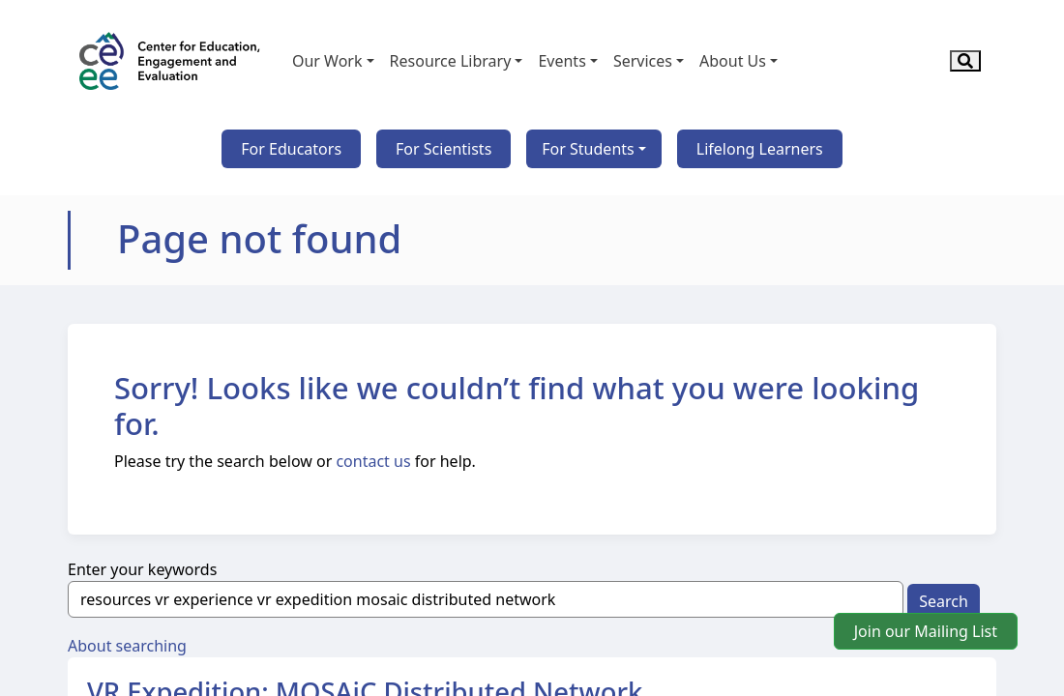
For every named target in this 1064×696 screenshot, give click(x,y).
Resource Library (451, 61)
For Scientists (443, 149)
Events (561, 61)
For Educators (291, 149)
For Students (588, 149)
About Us (732, 61)
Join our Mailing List (925, 631)
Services (642, 61)
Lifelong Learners (759, 149)
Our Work (327, 61)
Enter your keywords (142, 569)
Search (943, 601)
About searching (127, 645)
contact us (373, 461)
